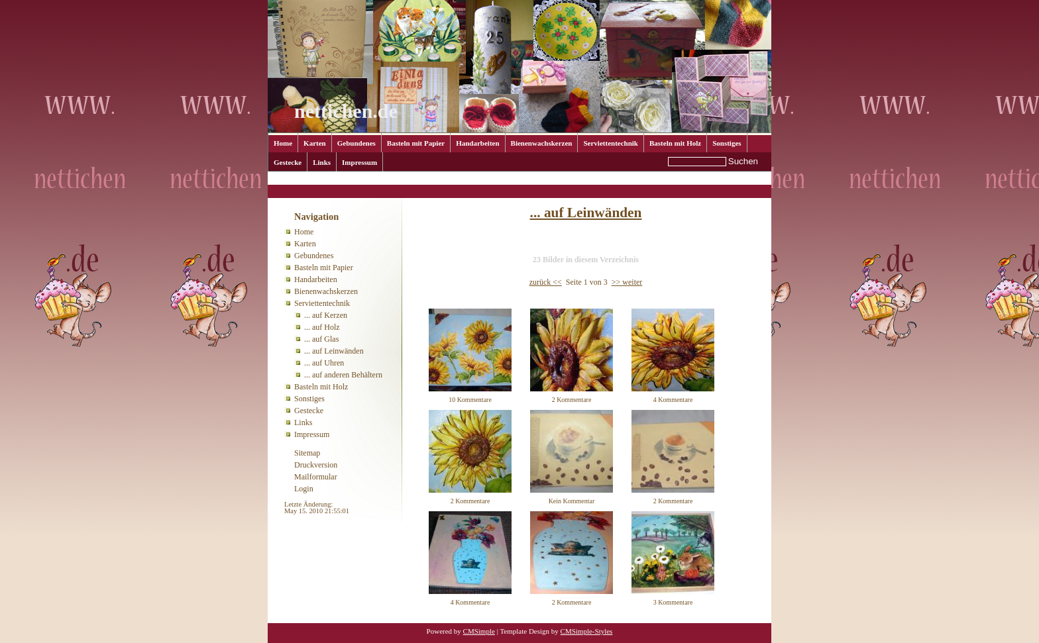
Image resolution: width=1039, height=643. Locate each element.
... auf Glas (321, 339)
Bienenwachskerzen (542, 143)
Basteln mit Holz (675, 143)
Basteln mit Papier (416, 143)
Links (322, 162)
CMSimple (479, 631)
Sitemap (307, 453)
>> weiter (627, 282)
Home (283, 143)
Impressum (359, 162)
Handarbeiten (477, 143)
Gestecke (287, 162)
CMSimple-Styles (587, 631)
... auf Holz (322, 327)
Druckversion (315, 465)
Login (303, 488)
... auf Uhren (324, 363)
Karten (314, 143)
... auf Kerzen (325, 315)
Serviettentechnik (610, 143)
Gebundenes (356, 143)
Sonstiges (726, 143)
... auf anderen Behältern (343, 374)
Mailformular (315, 476)
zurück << (545, 282)
